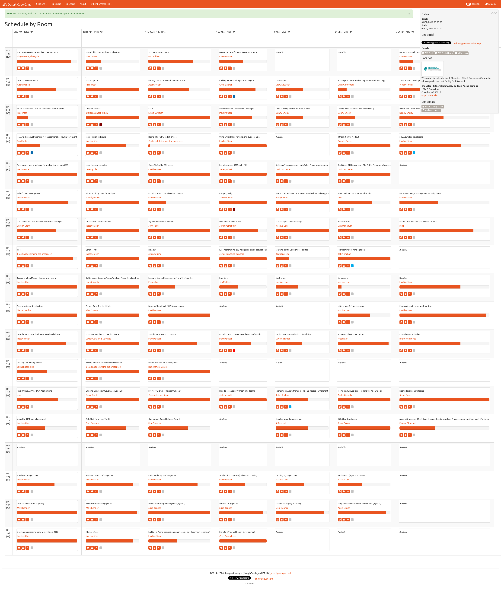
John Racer (153, 226)
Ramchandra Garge (157, 367)
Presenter (91, 84)
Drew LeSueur (283, 84)
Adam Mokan (23, 84)
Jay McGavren (226, 197)
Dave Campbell (283, 338)
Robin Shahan (344, 254)
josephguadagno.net (281, 573)
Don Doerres (92, 423)
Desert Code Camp (17, 4)
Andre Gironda (345, 395)
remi (340, 197)
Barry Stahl (91, 395)
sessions (473, 4)
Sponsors (70, 4)
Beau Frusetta (282, 254)
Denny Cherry (282, 113)
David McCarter (283, 169)
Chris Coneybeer (346, 84)
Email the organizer (432, 107)
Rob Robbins (154, 56)
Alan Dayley (92, 310)
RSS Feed (427, 53)
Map (423, 95)
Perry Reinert (282, 197)
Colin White (91, 56)
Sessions (41, 4)
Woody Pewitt (406, 84)
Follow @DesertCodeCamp (467, 43)
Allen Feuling (154, 254)
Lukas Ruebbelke (25, 367)
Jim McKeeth (92, 282)
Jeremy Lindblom (227, 226)
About (83, 4)
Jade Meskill (225, 395)
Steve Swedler (155, 113)
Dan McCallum (345, 226)
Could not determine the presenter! (165, 141)
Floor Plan (433, 95)
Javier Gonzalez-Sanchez (232, 254)
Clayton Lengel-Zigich (28, 56)
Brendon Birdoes (407, 338)
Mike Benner (23, 508)
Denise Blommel (407, 423)
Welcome (492, 4)
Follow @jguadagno (263, 578)
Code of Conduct (431, 110)
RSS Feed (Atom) (444, 53)
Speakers (56, 4)
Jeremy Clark (92, 169)
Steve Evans (405, 395)
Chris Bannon (226, 84)
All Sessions (461, 53)
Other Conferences (101, 4)
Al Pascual (281, 423)
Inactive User (225, 56)
